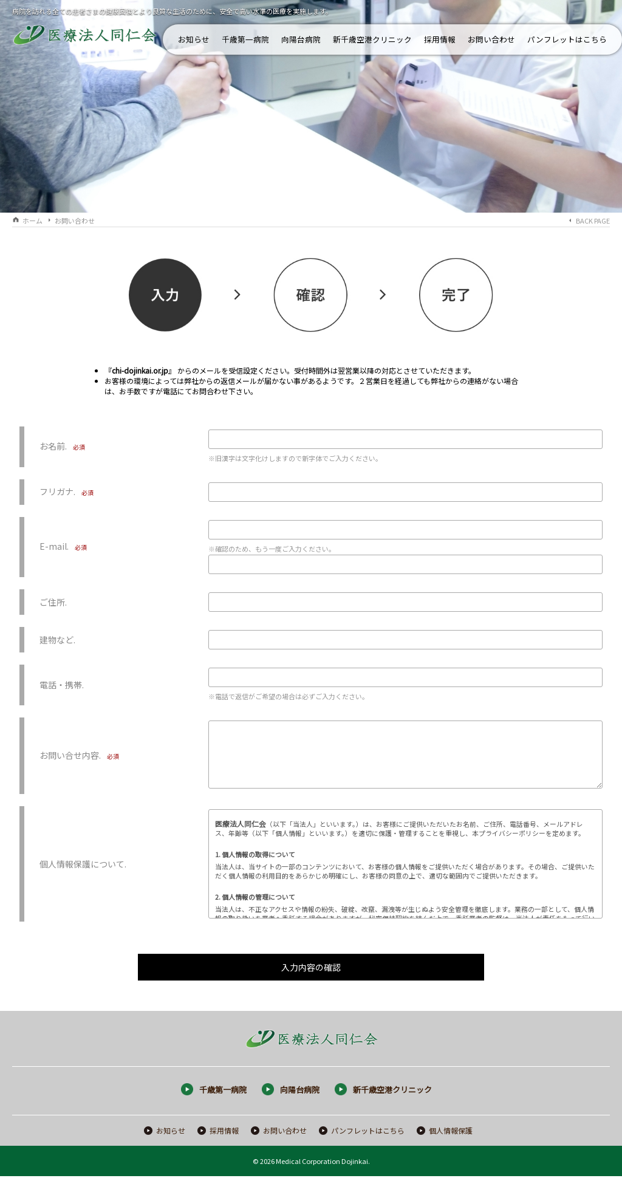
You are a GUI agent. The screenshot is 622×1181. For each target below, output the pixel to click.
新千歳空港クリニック (372, 39)
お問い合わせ (491, 39)
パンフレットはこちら (567, 39)
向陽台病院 (301, 39)
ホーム (32, 220)
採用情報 (440, 39)
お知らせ (194, 39)
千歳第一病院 (245, 39)
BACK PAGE (593, 220)
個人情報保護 (451, 1135)
